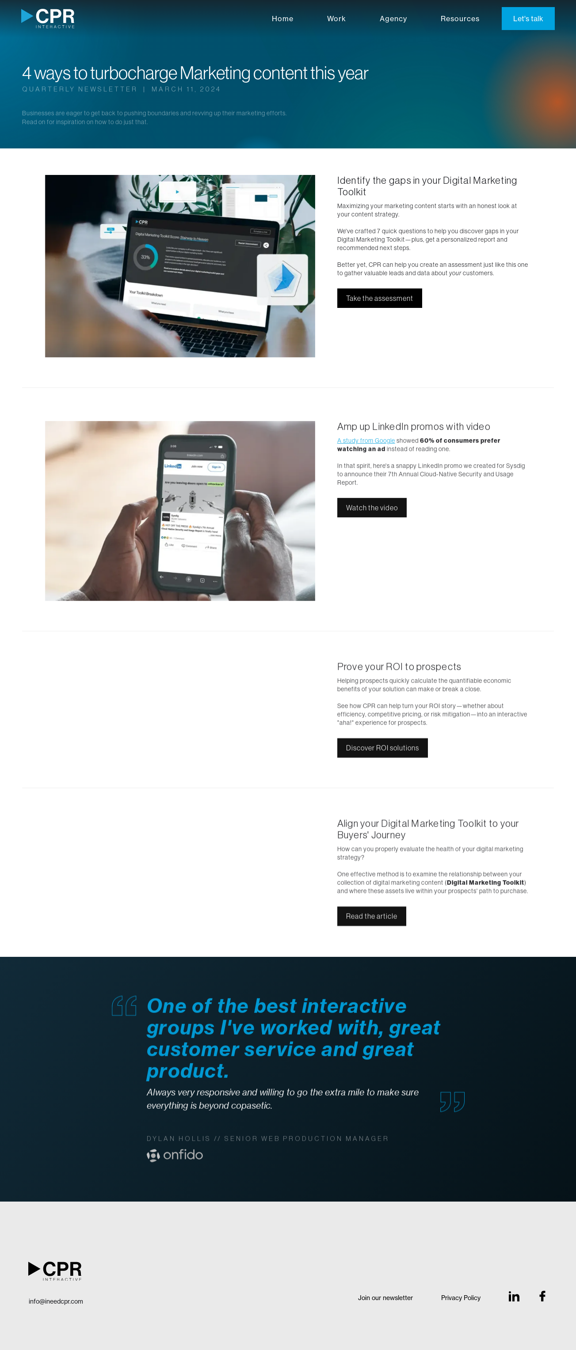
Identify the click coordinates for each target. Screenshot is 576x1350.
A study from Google (366, 443)
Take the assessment (379, 298)
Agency (393, 18)
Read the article (371, 919)
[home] (47, 18)
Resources (460, 18)
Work (336, 18)
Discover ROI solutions (382, 751)
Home (283, 18)
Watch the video (372, 510)
